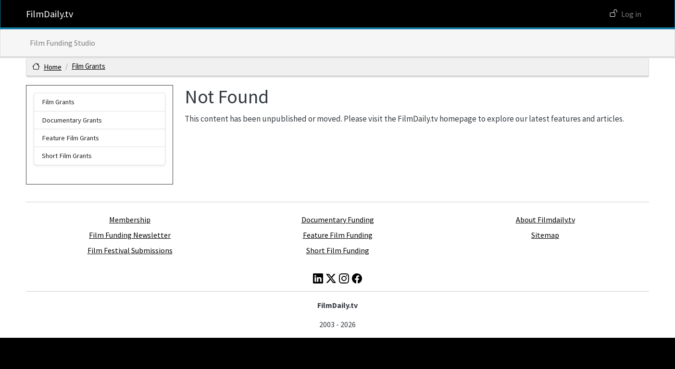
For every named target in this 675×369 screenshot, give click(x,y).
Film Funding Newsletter (130, 235)
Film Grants (88, 66)
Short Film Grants (67, 155)
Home (53, 67)
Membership (129, 219)
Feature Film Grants (70, 138)
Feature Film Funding (338, 235)
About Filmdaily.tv (545, 219)
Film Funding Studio (62, 43)
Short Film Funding (337, 250)
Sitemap (545, 235)
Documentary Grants (72, 120)
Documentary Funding (337, 219)
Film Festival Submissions (130, 250)
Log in (631, 14)
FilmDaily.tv (49, 14)
